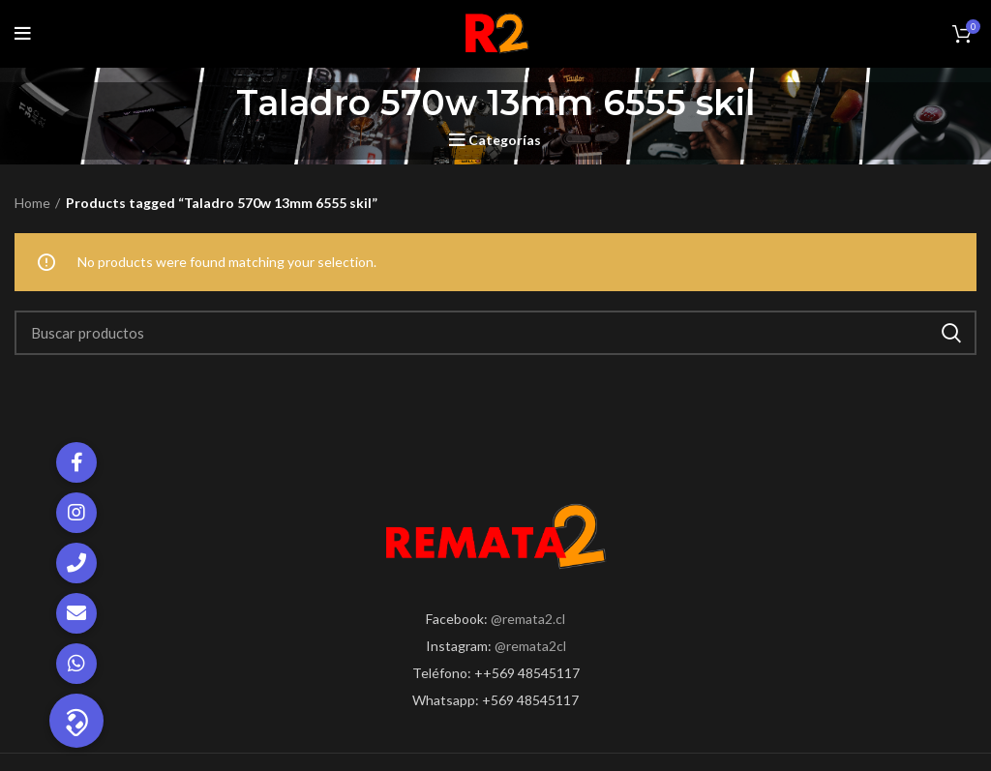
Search (950, 333)
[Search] (495, 333)
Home (32, 202)
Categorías (504, 140)
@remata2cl (530, 646)
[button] (76, 721)
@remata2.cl (528, 618)
